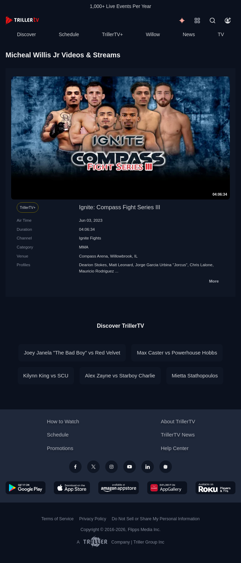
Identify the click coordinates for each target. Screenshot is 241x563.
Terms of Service (57, 518)
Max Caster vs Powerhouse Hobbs (177, 353)
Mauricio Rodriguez (96, 271)
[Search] (212, 20)
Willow (153, 34)
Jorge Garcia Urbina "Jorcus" (161, 264)
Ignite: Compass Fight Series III (119, 207)
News (189, 34)
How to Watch (63, 421)
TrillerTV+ (112, 34)
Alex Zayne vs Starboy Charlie (120, 375)
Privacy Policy (92, 518)
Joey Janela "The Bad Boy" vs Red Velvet (72, 353)
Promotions (60, 448)
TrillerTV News (178, 435)
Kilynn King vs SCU (45, 375)
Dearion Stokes (93, 264)
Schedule (69, 34)
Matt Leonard (121, 264)
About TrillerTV (178, 421)
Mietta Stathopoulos (195, 375)
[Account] (227, 20)
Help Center (175, 448)
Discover (26, 34)
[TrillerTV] (22, 20)
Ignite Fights (90, 238)
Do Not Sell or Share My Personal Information (156, 518)
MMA (83, 247)
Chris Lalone (201, 264)
